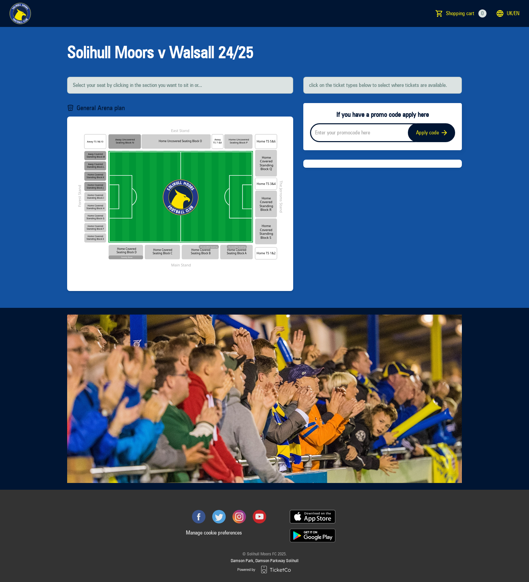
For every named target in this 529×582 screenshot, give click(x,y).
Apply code (431, 132)
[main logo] (20, 13)
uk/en (508, 13)
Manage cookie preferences (214, 532)
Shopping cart (466, 13)
